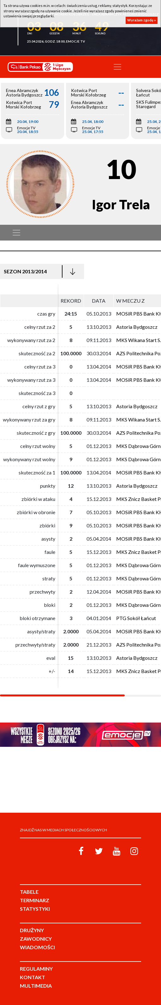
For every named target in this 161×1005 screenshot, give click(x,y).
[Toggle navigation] (117, 67)
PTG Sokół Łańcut (136, 618)
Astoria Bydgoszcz (137, 327)
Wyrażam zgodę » (141, 20)
